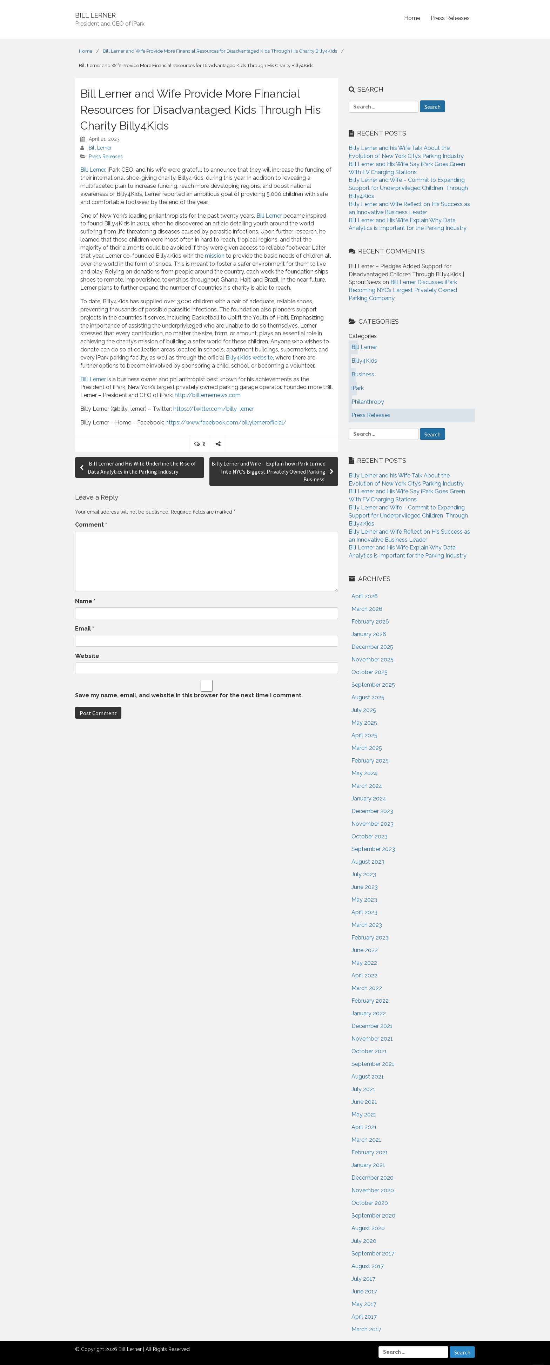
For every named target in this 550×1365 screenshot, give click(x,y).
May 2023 (364, 899)
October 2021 (369, 1051)
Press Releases (450, 18)
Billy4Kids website (249, 357)
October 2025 (369, 672)
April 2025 (364, 735)
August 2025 (367, 697)
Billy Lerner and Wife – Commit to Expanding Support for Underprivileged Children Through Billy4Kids (408, 188)
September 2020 (373, 1215)
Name (85, 601)
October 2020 (369, 1203)
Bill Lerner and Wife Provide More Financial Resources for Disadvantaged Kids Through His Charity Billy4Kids (220, 51)
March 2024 (366, 786)
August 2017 (367, 1266)
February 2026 (370, 621)
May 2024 (364, 773)
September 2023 (373, 849)
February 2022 (370, 1000)
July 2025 (363, 710)
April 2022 (364, 975)
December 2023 (372, 811)
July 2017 (363, 1278)
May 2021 (363, 1114)
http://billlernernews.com (208, 395)
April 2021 (364, 1127)
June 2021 (364, 1102)
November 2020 (372, 1190)
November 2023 (372, 823)
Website (87, 656)
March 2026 (366, 609)
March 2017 (366, 1329)
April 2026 (364, 596)
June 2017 (364, 1291)
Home (412, 18)
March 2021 (366, 1139)
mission (214, 255)
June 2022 (364, 950)
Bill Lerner (100, 148)
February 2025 (370, 760)
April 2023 (364, 912)
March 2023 (366, 925)
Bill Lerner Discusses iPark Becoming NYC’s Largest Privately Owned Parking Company (403, 290)
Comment (91, 524)
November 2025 (372, 659)
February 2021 (369, 1152)
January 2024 (368, 798)
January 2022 (368, 1013)
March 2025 (366, 748)
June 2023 (364, 887)
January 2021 (368, 1165)
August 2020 (368, 1228)
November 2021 (372, 1038)
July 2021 (363, 1089)
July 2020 (363, 1241)
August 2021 (367, 1076)
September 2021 (372, 1064)
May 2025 (364, 722)
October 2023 (369, 836)
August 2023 (367, 861)
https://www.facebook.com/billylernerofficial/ (226, 422)
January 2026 (368, 634)
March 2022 (366, 988)
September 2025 (373, 684)
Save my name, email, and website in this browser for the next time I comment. (189, 695)
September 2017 (372, 1253)
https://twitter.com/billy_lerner (213, 408)
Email (84, 628)
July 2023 (363, 874)
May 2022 (364, 963)
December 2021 (372, 1026)
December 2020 (372, 1177)
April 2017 (364, 1316)
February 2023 (370, 937)
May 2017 (363, 1304)
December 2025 (372, 647)
